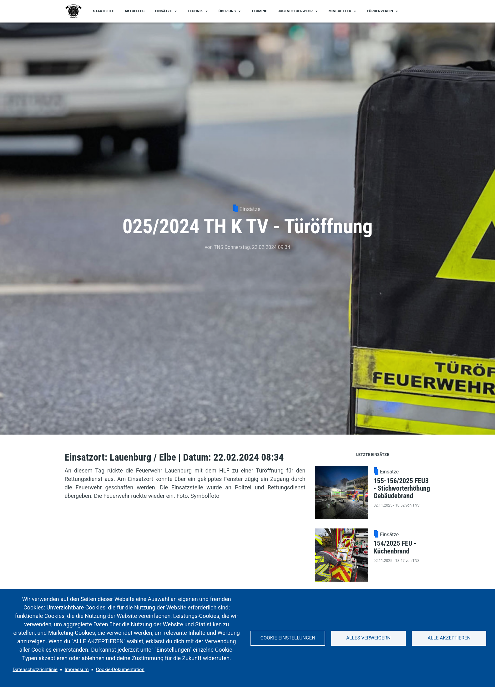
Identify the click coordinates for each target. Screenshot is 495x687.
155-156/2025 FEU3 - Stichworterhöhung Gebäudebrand (402, 488)
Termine (259, 11)
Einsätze (163, 11)
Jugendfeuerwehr (295, 11)
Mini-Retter (339, 11)
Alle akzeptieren (449, 638)
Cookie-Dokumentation (120, 669)
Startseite (103, 11)
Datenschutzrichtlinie (35, 669)
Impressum (77, 669)
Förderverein (380, 11)
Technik (195, 11)
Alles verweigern (368, 638)
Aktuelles (134, 11)
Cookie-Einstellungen (287, 638)
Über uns (227, 11)
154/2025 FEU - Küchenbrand (395, 547)
